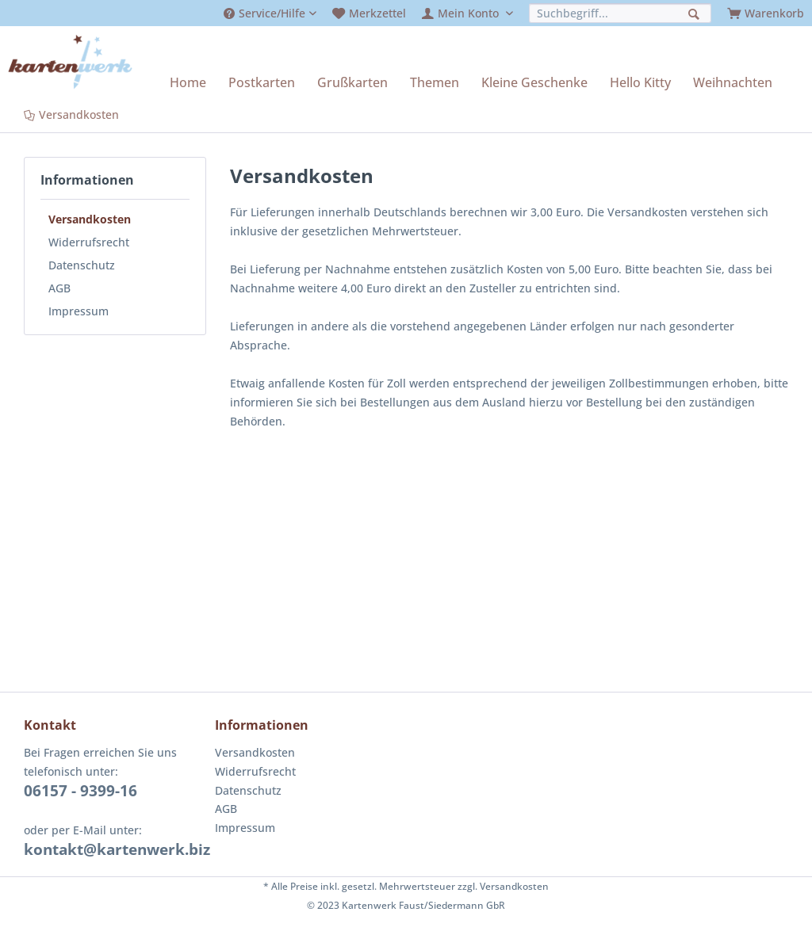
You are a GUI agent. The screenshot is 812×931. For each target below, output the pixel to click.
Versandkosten (89, 219)
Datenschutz (81, 265)
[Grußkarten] (352, 82)
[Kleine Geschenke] (534, 82)
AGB (59, 288)
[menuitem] (270, 13)
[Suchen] (695, 12)
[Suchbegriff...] (620, 13)
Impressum (78, 311)
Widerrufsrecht (88, 242)
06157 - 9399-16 (80, 790)
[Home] (188, 82)
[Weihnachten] (732, 82)
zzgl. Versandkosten (503, 886)
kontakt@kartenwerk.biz (117, 849)
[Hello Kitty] (640, 82)
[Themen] (434, 82)
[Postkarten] (261, 82)
